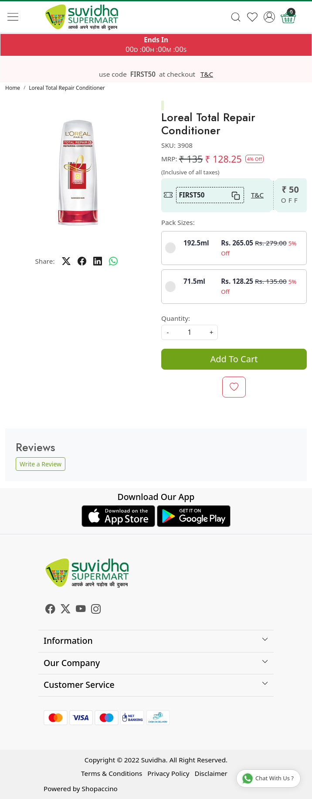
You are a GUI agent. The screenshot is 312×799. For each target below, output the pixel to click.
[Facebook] (50, 610)
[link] (235, 17)
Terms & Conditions (111, 773)
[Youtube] (81, 610)
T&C (206, 74)
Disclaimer (211, 773)
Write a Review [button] (40, 464)
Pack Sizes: (178, 222)
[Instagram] (96, 610)
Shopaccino (100, 788)
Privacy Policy (168, 773)
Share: (44, 261)
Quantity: (175, 318)
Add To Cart (234, 359)
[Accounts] (269, 17)
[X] (65, 610)
